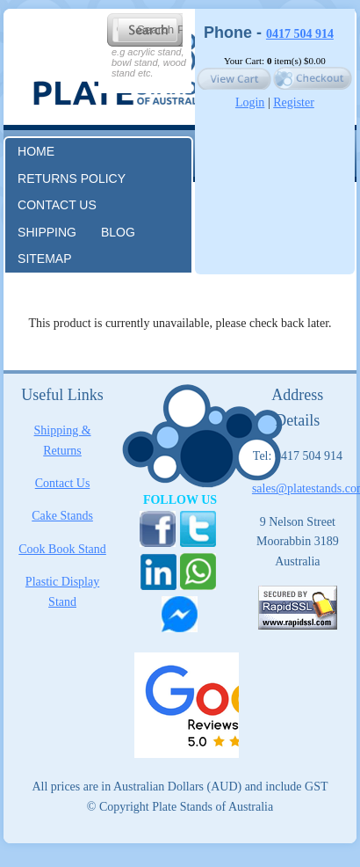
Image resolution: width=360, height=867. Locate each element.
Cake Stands (62, 515)
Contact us (57, 205)
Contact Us (62, 483)
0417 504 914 (300, 33)
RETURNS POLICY (72, 178)
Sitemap (44, 258)
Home (36, 151)
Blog (118, 232)
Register (293, 102)
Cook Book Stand (62, 549)
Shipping (47, 232)
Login (249, 102)
